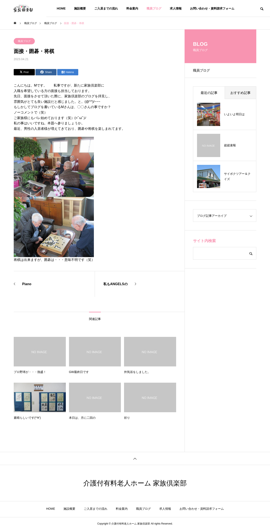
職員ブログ (154, 8)
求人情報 (176, 8)
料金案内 (132, 8)
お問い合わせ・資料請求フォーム (212, 8)
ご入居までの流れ (106, 8)
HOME (61, 8)
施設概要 (80, 8)
